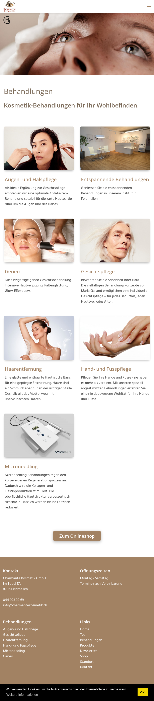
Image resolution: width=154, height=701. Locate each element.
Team (84, 635)
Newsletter (88, 651)
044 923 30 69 (13, 600)
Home (84, 629)
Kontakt (86, 667)
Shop (84, 656)
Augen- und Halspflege (31, 179)
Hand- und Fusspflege (106, 369)
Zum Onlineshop (77, 536)
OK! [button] (142, 692)
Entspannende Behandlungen (115, 179)
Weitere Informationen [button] (22, 694)
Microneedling (21, 466)
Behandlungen (91, 640)
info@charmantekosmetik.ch (25, 605)
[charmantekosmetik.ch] (9, 6)
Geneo (12, 271)
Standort (87, 662)
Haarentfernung (23, 369)
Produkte (87, 646)
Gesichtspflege (98, 271)
